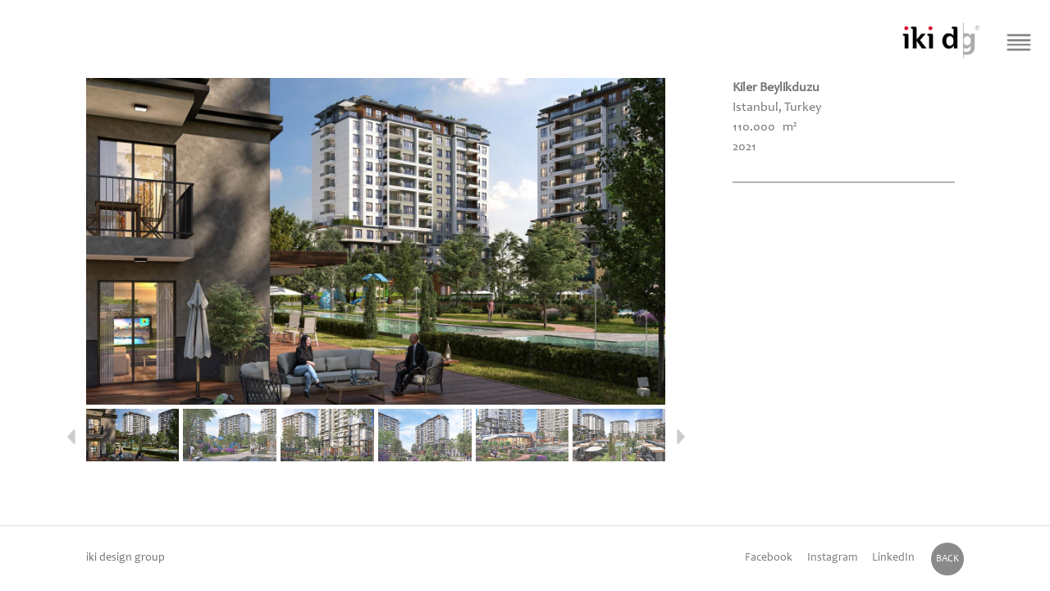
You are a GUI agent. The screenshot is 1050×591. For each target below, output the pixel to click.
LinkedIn (893, 558)
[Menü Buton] (1019, 42)
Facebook (768, 558)
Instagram (832, 558)
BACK (947, 559)
